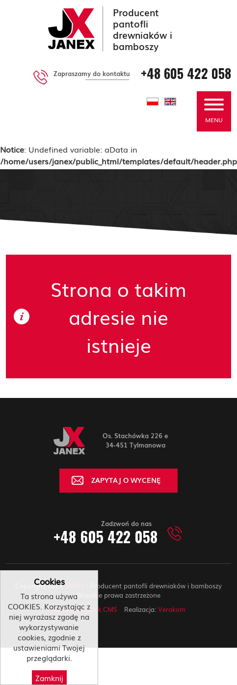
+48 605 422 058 (186, 73)
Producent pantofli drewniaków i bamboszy (142, 29)
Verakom (171, 609)
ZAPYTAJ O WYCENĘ (126, 479)
